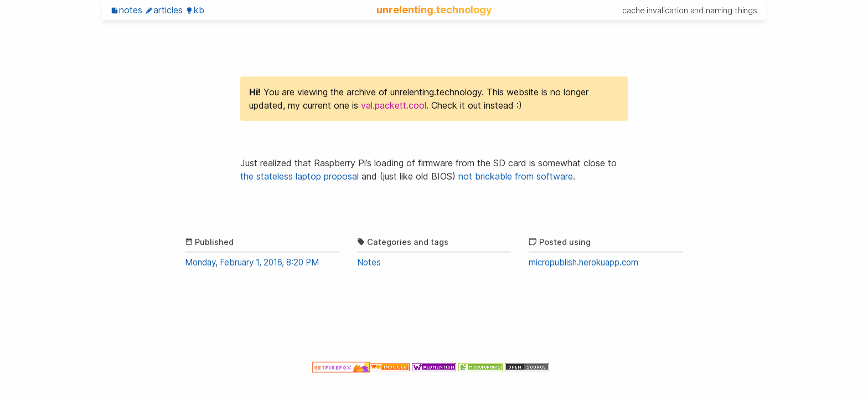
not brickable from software (515, 176)
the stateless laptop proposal (299, 176)
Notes (126, 10)
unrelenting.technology (434, 9)
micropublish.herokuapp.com (583, 262)
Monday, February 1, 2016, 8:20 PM (252, 262)
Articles (164, 10)
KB (194, 10)
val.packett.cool (393, 105)
